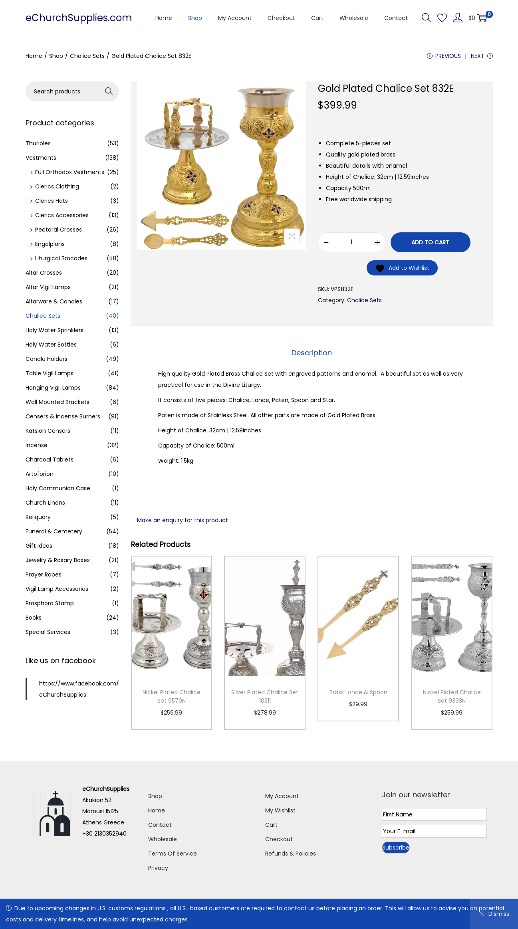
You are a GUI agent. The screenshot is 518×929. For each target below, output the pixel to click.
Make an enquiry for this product (182, 520)
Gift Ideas (39, 546)
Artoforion (40, 474)
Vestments (41, 158)
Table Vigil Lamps (49, 373)
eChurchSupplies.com (79, 17)
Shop (56, 56)
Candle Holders (46, 359)
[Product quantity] (351, 242)
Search (109, 91)
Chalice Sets (87, 56)
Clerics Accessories (62, 215)
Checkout (279, 839)
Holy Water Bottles (51, 345)
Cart (271, 825)
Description (312, 353)
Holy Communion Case (58, 488)
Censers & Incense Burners (63, 416)
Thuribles (38, 143)
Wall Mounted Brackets (57, 402)
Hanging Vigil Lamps (53, 388)
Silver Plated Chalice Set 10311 (264, 696)
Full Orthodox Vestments (69, 172)
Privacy (158, 868)
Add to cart (430, 242)
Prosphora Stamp (50, 603)
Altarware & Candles (54, 301)
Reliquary (38, 517)
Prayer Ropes (44, 574)
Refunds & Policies (290, 854)
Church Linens (45, 503)
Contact (160, 825)
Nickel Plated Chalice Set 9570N (171, 696)
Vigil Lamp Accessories (57, 589)
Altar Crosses (44, 273)
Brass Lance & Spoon (358, 692)
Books (34, 618)
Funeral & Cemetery (54, 531)
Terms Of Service (172, 854)
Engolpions (50, 244)
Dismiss (494, 914)
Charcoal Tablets (49, 460)
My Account (282, 796)
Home (34, 56)
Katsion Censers (48, 431)
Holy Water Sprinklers (54, 330)
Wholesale (162, 839)
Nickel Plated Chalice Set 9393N (452, 696)
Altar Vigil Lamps (48, 287)
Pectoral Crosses (58, 230)
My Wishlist (280, 810)
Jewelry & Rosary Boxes (58, 560)
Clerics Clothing (57, 186)
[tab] (312, 353)
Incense (37, 445)
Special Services (48, 632)
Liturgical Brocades (61, 258)
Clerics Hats (51, 201)
